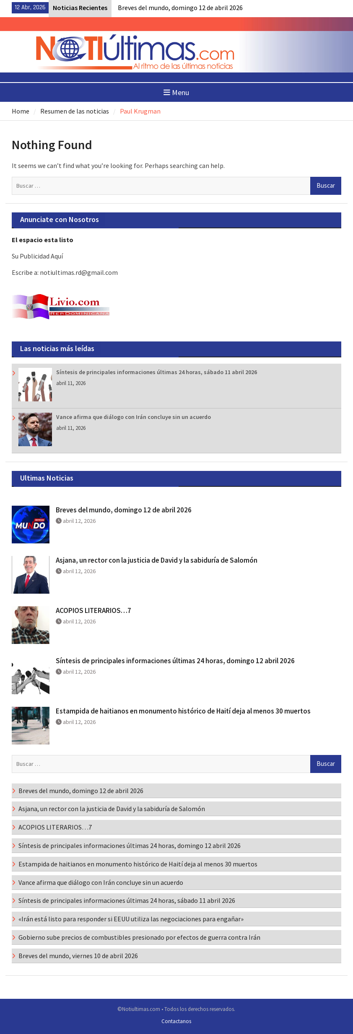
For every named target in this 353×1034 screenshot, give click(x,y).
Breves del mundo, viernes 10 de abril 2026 (78, 955)
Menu (176, 92)
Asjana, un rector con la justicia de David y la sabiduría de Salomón (156, 560)
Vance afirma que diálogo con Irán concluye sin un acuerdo (133, 417)
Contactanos (176, 1021)
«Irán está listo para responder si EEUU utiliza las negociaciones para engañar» (131, 919)
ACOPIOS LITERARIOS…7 (93, 610)
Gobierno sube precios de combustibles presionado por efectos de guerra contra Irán (139, 937)
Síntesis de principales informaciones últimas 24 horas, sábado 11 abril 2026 (156, 372)
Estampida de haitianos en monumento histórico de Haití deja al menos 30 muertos (183, 711)
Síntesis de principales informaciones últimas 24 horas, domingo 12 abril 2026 (175, 660)
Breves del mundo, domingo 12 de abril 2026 (180, 7)
